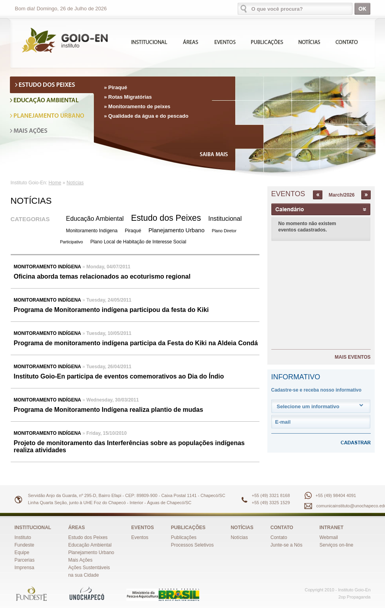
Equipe (22, 552)
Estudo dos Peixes (166, 218)
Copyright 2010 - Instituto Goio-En (337, 589)
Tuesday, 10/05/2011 (109, 333)
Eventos (139, 537)
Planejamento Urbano (177, 230)
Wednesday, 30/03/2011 (112, 400)
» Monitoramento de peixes (137, 106)
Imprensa (24, 567)
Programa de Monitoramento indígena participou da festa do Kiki (111, 309)
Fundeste (24, 545)
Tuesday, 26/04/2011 (109, 366)
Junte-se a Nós (287, 545)
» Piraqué (116, 87)
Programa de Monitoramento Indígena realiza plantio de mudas (108, 409)
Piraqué (133, 230)
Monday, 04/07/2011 (108, 267)
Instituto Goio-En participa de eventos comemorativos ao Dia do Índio (119, 376)
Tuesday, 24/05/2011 (109, 300)
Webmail (329, 537)
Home (55, 182)
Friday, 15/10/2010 (106, 433)
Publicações (183, 537)
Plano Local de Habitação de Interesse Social (138, 242)
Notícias (75, 182)
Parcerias (25, 560)
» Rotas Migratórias (128, 97)
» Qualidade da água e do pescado (146, 116)
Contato (279, 537)
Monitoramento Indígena (92, 230)
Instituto (23, 537)
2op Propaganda (354, 597)
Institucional (225, 218)
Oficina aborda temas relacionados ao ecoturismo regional (102, 276)
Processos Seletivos (192, 545)
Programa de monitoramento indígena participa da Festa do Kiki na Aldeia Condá (136, 343)
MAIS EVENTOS (352, 357)
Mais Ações (80, 560)
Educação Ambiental (95, 218)
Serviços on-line (336, 545)
